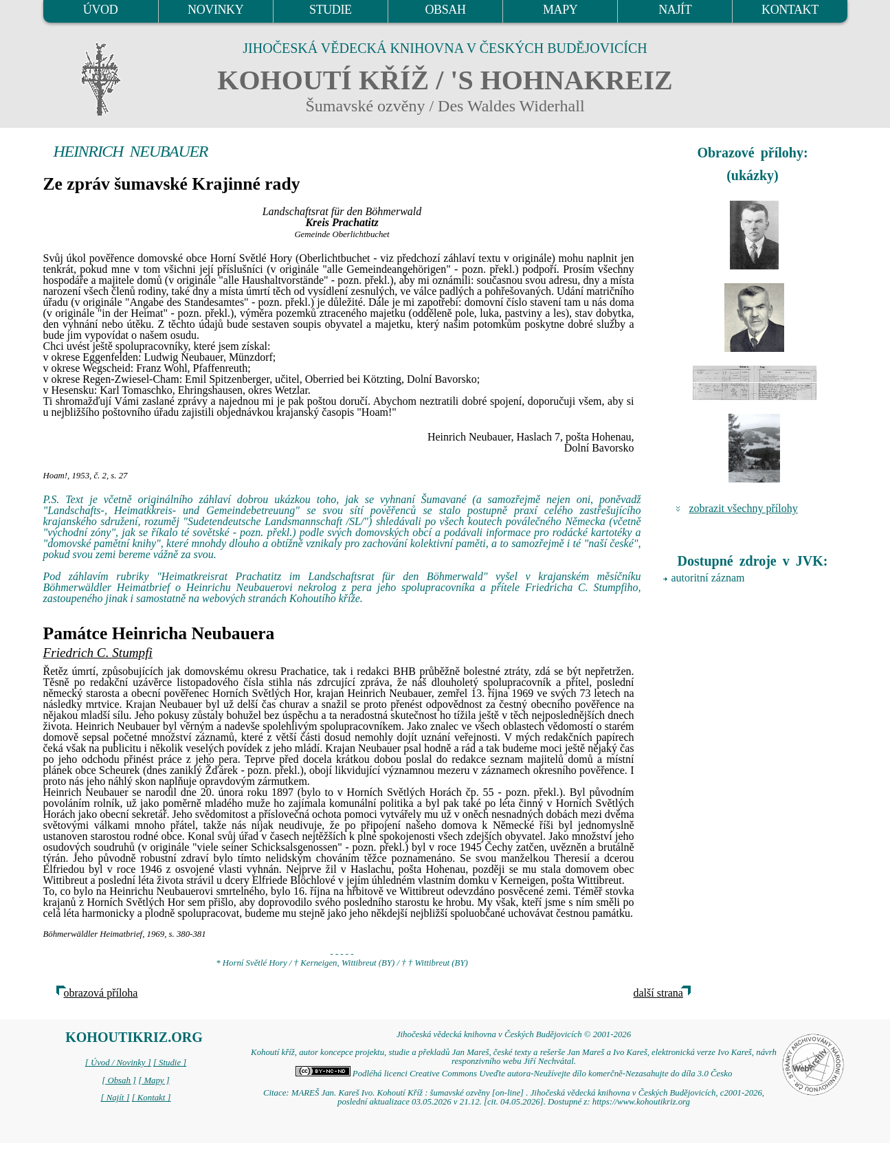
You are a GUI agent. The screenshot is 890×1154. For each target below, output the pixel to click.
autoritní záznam (708, 578)
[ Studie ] (169, 1062)
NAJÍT (674, 9)
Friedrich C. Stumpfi (98, 652)
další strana (658, 993)
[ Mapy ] (154, 1080)
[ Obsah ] (119, 1080)
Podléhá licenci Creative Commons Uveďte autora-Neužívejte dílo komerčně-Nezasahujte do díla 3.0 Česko (514, 1073)
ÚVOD (100, 9)
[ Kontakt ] (151, 1097)
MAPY (560, 9)
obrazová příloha (101, 993)
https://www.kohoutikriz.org (641, 1102)
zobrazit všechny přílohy (743, 508)
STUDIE (330, 9)
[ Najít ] (114, 1097)
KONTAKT (790, 9)
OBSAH (445, 9)
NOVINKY (215, 9)
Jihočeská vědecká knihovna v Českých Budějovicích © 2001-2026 (514, 1034)
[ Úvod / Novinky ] (118, 1062)
